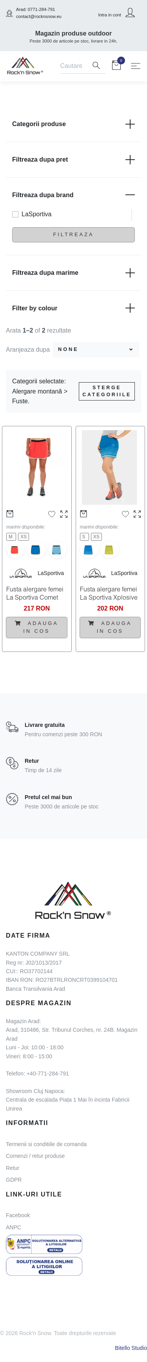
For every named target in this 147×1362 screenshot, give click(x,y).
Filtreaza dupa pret (73, 159)
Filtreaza (73, 234)
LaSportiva (37, 214)
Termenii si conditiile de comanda (46, 1144)
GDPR (14, 1180)
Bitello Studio (131, 1348)
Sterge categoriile (106, 391)
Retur (12, 1168)
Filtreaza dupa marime (73, 273)
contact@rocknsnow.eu (39, 16)
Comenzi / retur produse (35, 1156)
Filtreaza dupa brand (73, 194)
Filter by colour (73, 308)
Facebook (18, 1215)
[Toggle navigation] (136, 66)
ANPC (13, 1227)
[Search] (73, 66)
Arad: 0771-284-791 (35, 9)
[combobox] (96, 350)
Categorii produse (73, 124)
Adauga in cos (36, 627)
